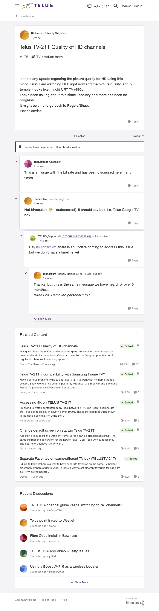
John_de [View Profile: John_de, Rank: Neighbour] (25, 392)
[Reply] (133, 121)
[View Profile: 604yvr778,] (23, 507)
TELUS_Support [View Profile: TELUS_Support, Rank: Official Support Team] (47, 236)
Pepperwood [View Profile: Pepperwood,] (56, 571)
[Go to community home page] (38, 6)
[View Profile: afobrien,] (23, 538)
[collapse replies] (16, 161)
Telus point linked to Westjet (52, 520)
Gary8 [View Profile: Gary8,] (52, 525)
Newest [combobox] (138, 136)
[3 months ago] (38, 510)
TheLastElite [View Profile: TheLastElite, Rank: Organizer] (41, 161)
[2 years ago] (48, 364)
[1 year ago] (38, 392)
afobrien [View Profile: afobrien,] (54, 541)
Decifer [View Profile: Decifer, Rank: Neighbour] (24, 476)
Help (64, 599)
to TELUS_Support (91, 273)
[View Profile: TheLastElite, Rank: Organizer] (28, 164)
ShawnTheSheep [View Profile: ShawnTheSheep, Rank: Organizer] (30, 364)
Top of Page (49, 599)
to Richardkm (100, 236)
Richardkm (47, 247)
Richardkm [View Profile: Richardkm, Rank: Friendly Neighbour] (37, 33)
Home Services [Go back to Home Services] (24, 16)
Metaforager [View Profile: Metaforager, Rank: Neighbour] (27, 420)
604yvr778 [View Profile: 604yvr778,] (55, 510)
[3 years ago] (34, 448)
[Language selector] (99, 6)
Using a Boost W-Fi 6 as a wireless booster (64, 566)
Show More (42, 318)
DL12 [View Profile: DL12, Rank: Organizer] (23, 448)
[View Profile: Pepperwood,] (23, 569)
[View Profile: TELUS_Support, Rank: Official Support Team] (32, 238)
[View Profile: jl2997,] (23, 553)
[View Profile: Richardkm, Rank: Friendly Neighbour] (24, 35)
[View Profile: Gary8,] (23, 523)
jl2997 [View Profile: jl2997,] (52, 556)
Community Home (25, 599)
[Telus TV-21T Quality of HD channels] (39, 166)
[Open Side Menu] (17, 6)
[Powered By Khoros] (135, 602)
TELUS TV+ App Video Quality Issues (59, 551)
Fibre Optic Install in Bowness (53, 535)
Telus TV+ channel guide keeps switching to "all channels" (76, 505)
